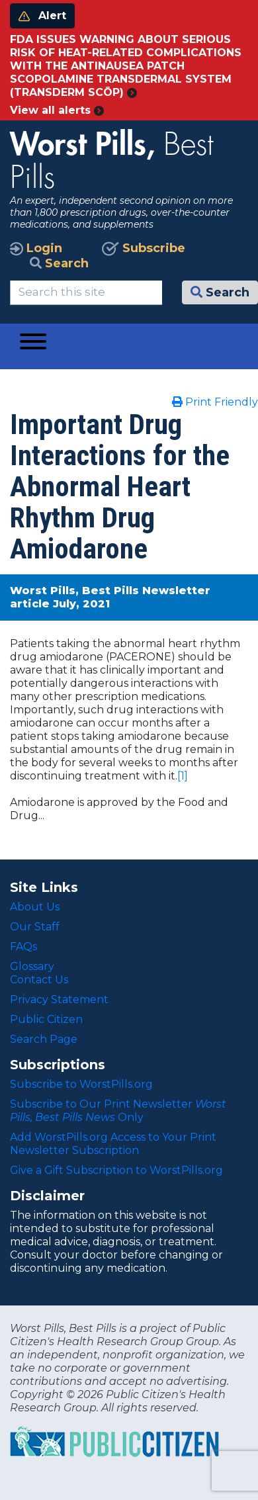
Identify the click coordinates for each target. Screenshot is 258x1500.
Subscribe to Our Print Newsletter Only (118, 1111)
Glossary (32, 966)
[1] (182, 776)
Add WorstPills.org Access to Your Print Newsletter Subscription (113, 1144)
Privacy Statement (59, 999)
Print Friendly (215, 402)
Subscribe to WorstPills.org (81, 1084)
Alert (42, 15)
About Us (35, 907)
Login (36, 248)
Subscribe (143, 248)
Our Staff (35, 926)
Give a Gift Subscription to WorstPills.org (116, 1170)
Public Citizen (46, 1019)
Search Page (43, 1039)
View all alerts (57, 110)
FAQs (23, 946)
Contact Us (39, 979)
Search (59, 263)
